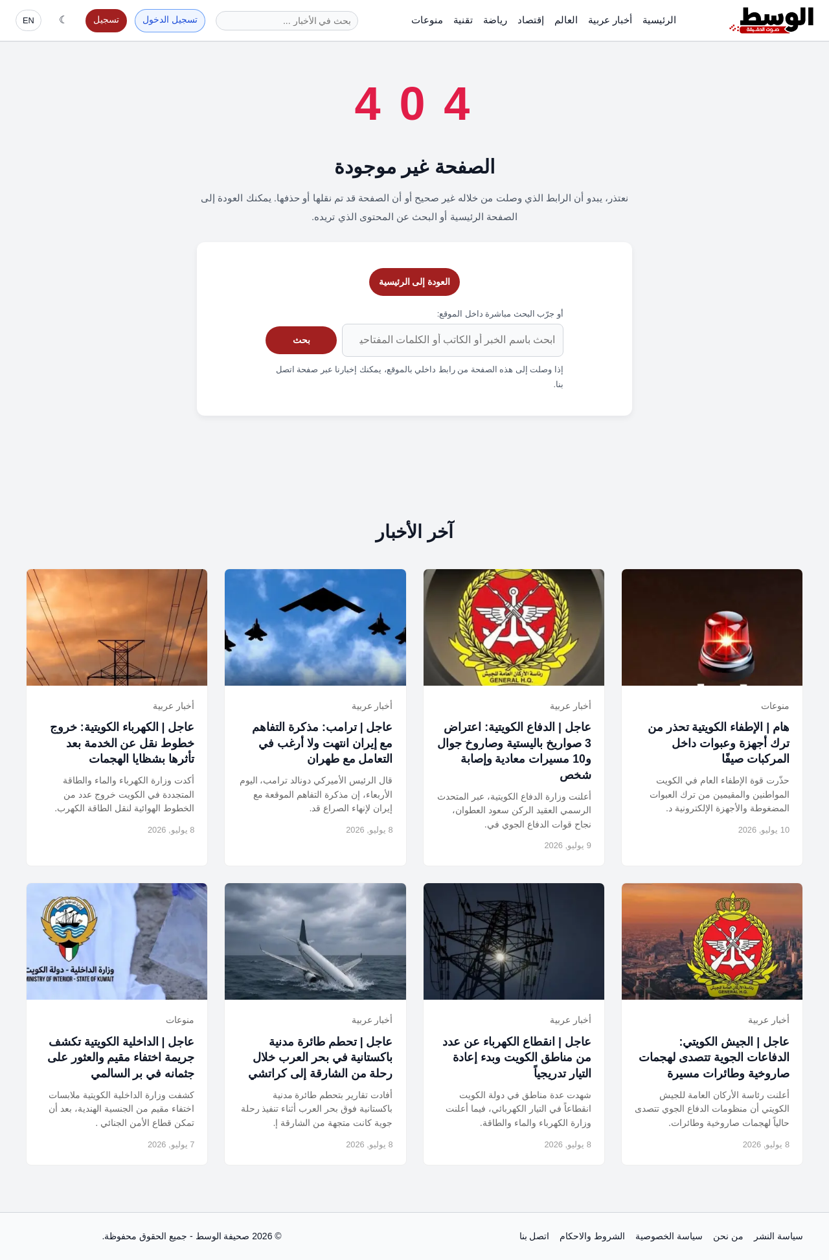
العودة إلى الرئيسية (415, 281)
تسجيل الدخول (170, 20)
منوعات (427, 19)
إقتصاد (530, 19)
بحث (301, 340)
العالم (566, 19)
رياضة (495, 19)
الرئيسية (659, 19)
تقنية (463, 19)
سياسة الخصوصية (669, 1236)
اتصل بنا (534, 1236)
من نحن (728, 1236)
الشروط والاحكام (592, 1236)
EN (28, 20)
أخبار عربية (610, 19)
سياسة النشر (778, 1236)
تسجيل (106, 20)
